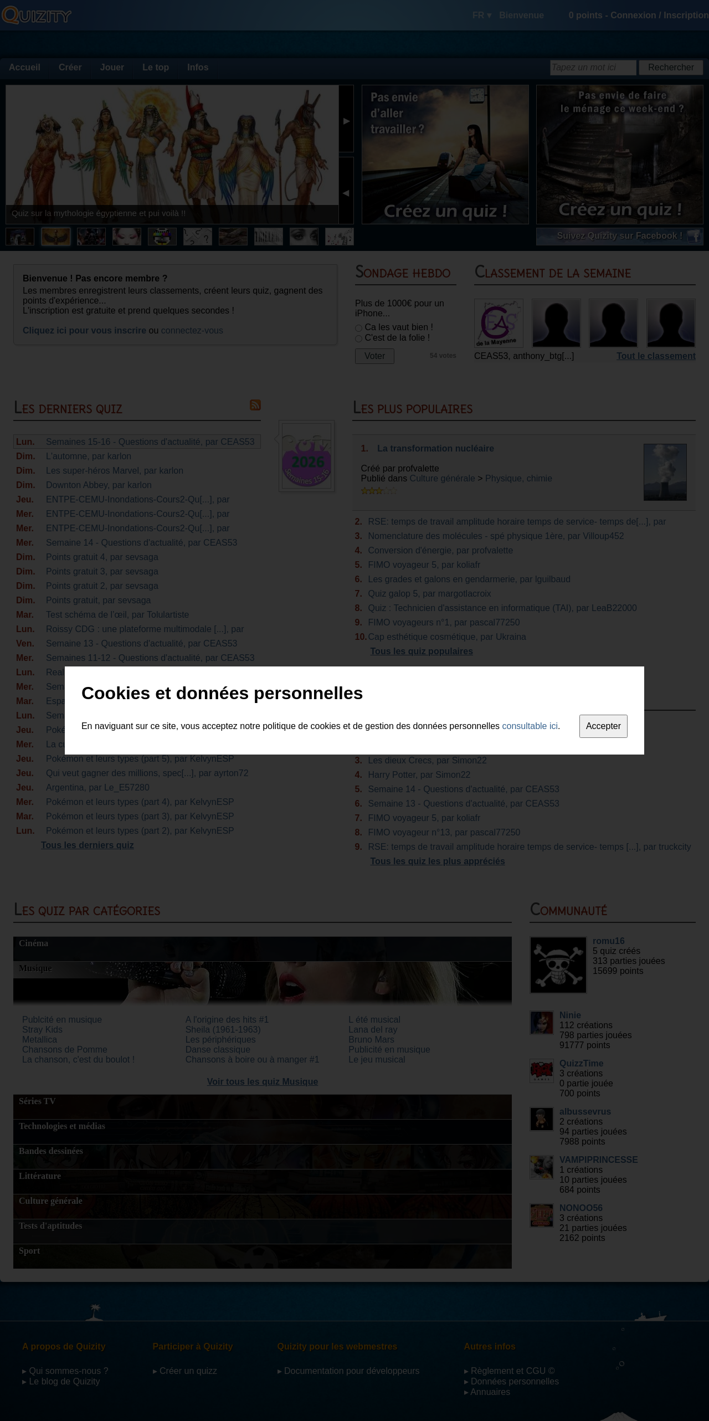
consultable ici (530, 726)
